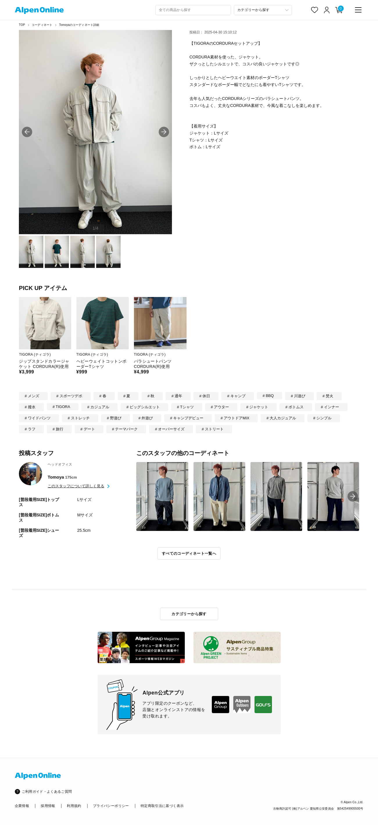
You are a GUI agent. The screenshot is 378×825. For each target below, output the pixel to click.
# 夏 (126, 396)
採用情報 (48, 806)
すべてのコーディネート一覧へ (189, 553)
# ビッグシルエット (143, 407)
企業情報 (22, 806)
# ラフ (30, 429)
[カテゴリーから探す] (263, 10)
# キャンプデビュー (186, 418)
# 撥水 (30, 407)
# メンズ (32, 396)
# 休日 (204, 396)
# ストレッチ (79, 418)
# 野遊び (114, 418)
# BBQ (268, 395)
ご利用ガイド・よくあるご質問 (47, 792)
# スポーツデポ (69, 396)
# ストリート (213, 429)
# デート (87, 429)
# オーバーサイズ (169, 429)
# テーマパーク (125, 429)
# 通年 (176, 396)
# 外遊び (146, 418)
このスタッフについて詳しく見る (76, 486)
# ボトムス (294, 407)
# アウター (220, 407)
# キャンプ (236, 396)
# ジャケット (257, 407)
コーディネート (42, 24)
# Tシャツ (185, 407)
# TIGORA (61, 407)
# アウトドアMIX (235, 418)
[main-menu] (358, 10)
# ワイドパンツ (38, 418)
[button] (164, 132)
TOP (22, 24)
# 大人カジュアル (281, 418)
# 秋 (150, 396)
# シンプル (322, 418)
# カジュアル (98, 407)
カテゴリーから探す (189, 614)
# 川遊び (298, 396)
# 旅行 (58, 429)
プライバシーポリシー (111, 806)
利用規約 (74, 806)
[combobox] (193, 10)
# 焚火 (328, 396)
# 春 (102, 396)
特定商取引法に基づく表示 (162, 806)
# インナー (330, 407)
